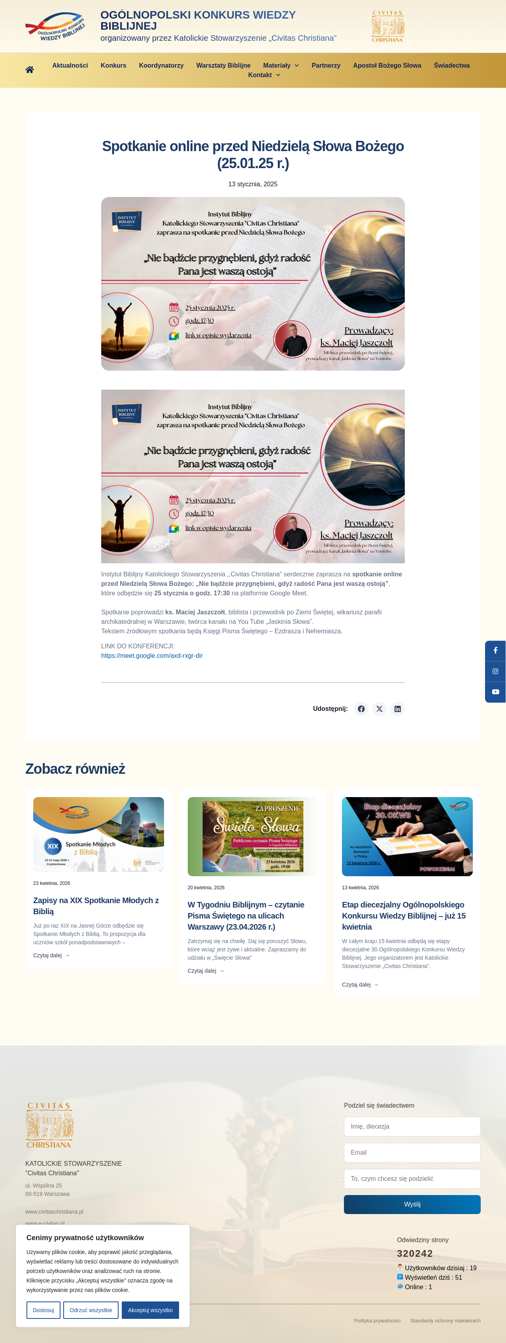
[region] (103, 1276)
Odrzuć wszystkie (91, 1310)
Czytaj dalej (51, 955)
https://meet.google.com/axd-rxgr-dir (152, 655)
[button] (361, 708)
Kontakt (264, 75)
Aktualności (70, 65)
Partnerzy (326, 65)
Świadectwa (452, 65)
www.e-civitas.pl (45, 1223)
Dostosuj (43, 1310)
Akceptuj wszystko (150, 1310)
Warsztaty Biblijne (223, 65)
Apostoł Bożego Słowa (387, 65)
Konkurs (113, 65)
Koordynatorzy (161, 65)
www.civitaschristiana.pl (54, 1211)
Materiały (281, 65)
